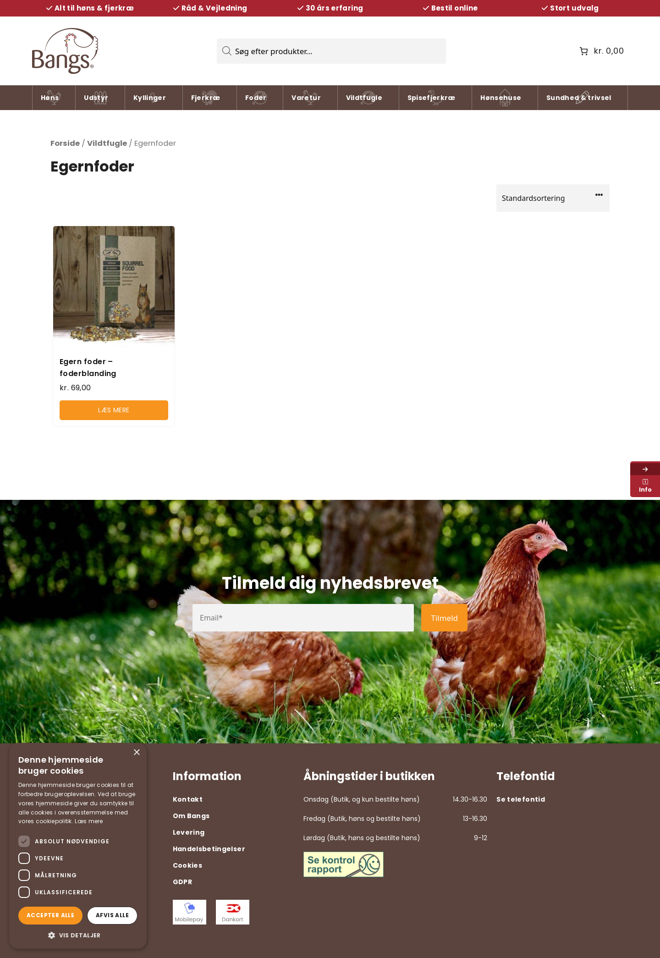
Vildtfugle (364, 99)
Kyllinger (149, 99)
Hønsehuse (500, 99)
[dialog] (78, 846)
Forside (65, 143)
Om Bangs (191, 815)
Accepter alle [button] (50, 915)
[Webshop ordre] (553, 198)
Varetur (306, 99)
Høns (52, 99)
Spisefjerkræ (431, 99)
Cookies (187, 865)
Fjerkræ (205, 99)
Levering (189, 832)
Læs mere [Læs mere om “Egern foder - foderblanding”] (114, 410)
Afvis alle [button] (112, 915)
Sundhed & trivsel (578, 99)
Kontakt (188, 799)
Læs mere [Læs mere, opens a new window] (89, 821)
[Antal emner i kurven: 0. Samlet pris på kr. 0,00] (600, 51)
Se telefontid (520, 799)
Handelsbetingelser (209, 848)
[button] (78, 935)
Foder (257, 99)
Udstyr (96, 99)
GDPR (182, 881)
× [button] (136, 752)
